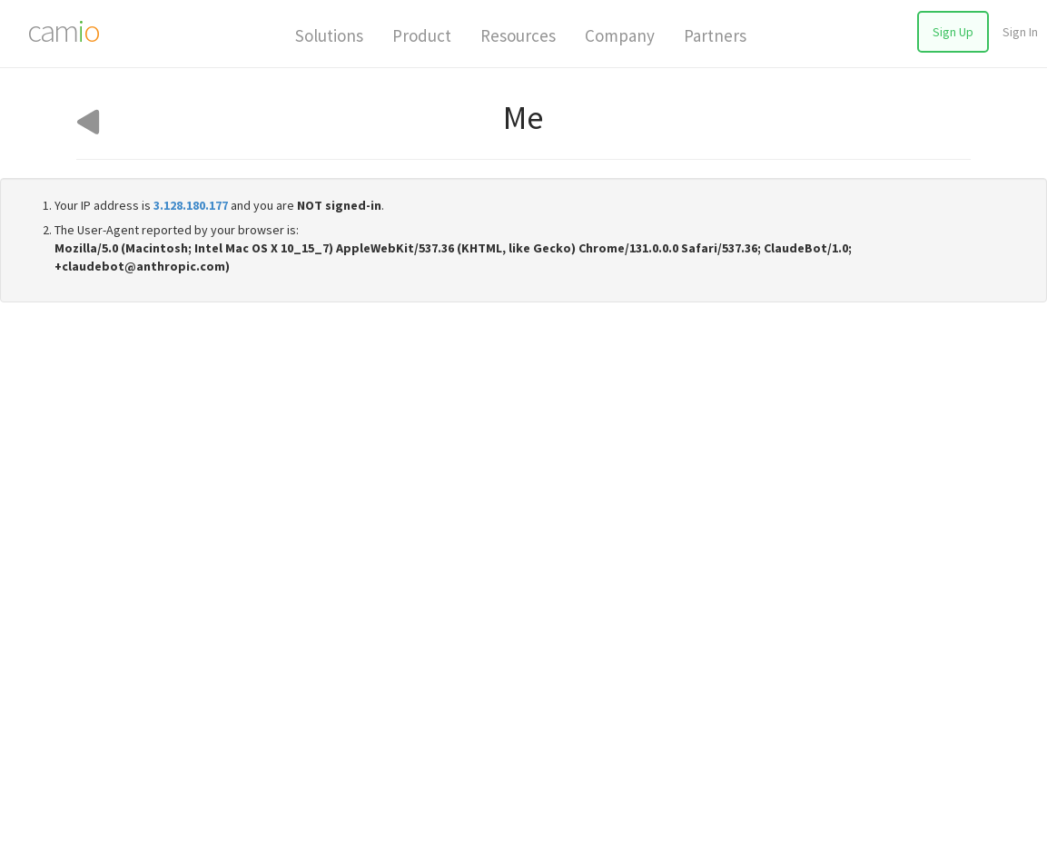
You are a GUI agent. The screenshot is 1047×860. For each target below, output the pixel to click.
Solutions (329, 35)
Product (421, 35)
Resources (518, 35)
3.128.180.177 (190, 205)
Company (620, 35)
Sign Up (953, 32)
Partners (715, 35)
